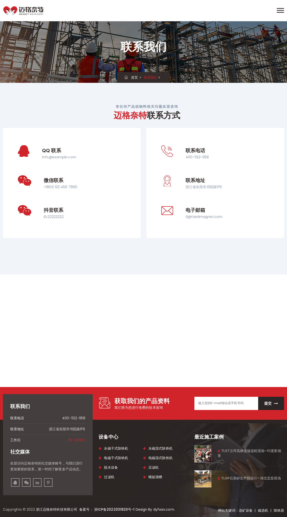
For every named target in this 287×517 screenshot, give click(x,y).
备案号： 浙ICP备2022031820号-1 (106, 509)
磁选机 (263, 510)
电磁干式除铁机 (113, 457)
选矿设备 (246, 510)
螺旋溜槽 (152, 476)
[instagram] (26, 482)
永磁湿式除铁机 (158, 448)
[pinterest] (48, 482)
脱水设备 (108, 467)
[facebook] (15, 482)
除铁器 (279, 510)
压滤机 (151, 467)
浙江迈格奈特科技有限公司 (57, 509)
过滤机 (106, 476)
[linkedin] (37, 482)
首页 (131, 77)
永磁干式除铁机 (113, 448)
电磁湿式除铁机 (158, 457)
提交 (271, 403)
